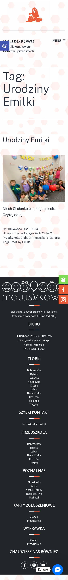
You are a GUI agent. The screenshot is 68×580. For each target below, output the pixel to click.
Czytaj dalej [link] (12, 215)
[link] (4, 46)
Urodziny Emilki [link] (26, 140)
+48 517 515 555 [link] (34, 344)
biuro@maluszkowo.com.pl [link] (34, 340)
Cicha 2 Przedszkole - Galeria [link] (40, 237)
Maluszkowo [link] (18, 41)
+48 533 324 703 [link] (34, 348)
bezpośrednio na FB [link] (34, 424)
